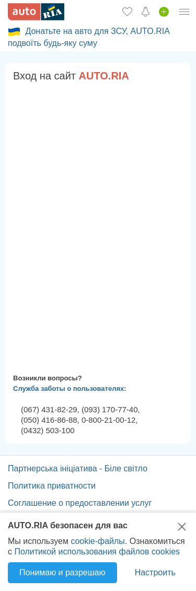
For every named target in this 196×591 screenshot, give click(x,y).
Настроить (155, 572)
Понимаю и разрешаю (62, 572)
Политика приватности (52, 485)
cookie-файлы (97, 541)
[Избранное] (127, 11)
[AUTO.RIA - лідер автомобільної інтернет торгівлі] (36, 11)
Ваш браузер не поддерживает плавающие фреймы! (98, 225)
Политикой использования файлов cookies (97, 551)
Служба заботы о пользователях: (69, 388)
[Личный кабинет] (184, 11)
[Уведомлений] (145, 11)
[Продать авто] (164, 11)
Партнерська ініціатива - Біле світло (77, 468)
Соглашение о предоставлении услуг (80, 503)
